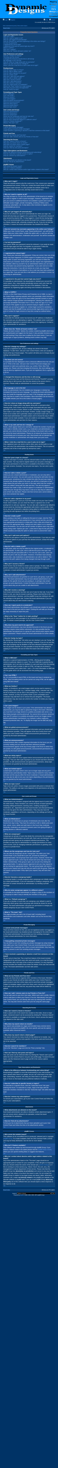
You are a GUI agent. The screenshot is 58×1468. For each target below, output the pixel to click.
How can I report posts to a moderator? (15, 84)
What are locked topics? (10, 105)
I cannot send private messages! (13, 127)
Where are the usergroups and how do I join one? (18, 116)
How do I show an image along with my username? (19, 62)
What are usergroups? (10, 114)
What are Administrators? (11, 111)
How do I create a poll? (10, 75)
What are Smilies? (9, 97)
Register (12, 20)
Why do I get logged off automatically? (15, 40)
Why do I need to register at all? (13, 38)
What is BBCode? (8, 94)
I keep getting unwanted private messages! (16, 129)
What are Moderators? (10, 113)
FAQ (46, 20)
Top (4, 191)
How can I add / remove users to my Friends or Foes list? (20, 137)
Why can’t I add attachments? (12, 81)
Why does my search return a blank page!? (16, 144)
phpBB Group (7, 1138)
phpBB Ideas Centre (44, 1149)
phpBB (21, 1195)
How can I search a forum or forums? (14, 141)
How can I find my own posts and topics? (15, 148)
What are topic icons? (10, 107)
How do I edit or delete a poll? (12, 78)
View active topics (22, 25)
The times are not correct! (11, 57)
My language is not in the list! (12, 60)
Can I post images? (9, 99)
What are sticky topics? (10, 103)
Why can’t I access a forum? (12, 79)
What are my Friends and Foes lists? (14, 135)
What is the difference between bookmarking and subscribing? (22, 152)
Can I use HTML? (8, 95)
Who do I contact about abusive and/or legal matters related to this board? (26, 169)
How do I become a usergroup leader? (15, 118)
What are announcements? (11, 102)
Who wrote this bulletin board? (12, 166)
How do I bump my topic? (11, 89)
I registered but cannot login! (12, 44)
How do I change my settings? (12, 55)
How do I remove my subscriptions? (14, 155)
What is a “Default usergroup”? (12, 121)
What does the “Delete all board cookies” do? (17, 51)
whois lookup (44, 1165)
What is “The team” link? (10, 123)
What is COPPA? (8, 48)
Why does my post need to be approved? (16, 88)
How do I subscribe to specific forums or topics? (18, 154)
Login (5, 20)
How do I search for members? (12, 146)
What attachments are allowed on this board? (17, 160)
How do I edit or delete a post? (12, 71)
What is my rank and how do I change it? (15, 64)
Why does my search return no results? (15, 143)
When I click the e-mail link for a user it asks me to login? (20, 65)
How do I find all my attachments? (13, 161)
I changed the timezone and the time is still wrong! (18, 59)
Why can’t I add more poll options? (14, 76)
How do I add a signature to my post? (14, 73)
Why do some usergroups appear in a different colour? (20, 119)
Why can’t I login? (8, 36)
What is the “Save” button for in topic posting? (17, 86)
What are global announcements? (13, 100)
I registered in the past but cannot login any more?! (19, 46)
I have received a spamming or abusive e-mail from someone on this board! (26, 130)
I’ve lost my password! (10, 43)
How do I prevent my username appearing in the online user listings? (24, 41)
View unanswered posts (9, 25)
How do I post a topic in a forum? (13, 70)
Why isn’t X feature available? (12, 168)
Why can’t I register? (9, 49)
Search (52, 20)
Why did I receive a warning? (12, 83)
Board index (6, 28)
